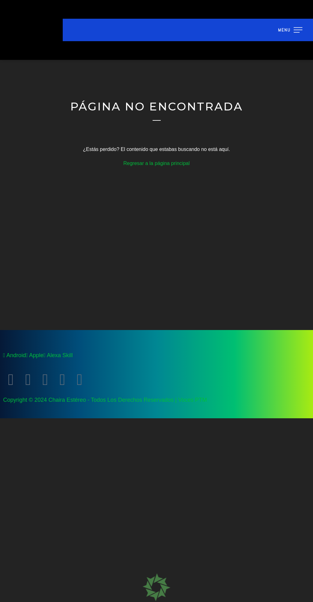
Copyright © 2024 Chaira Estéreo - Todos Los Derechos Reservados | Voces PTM (105, 400)
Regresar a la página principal (156, 163)
